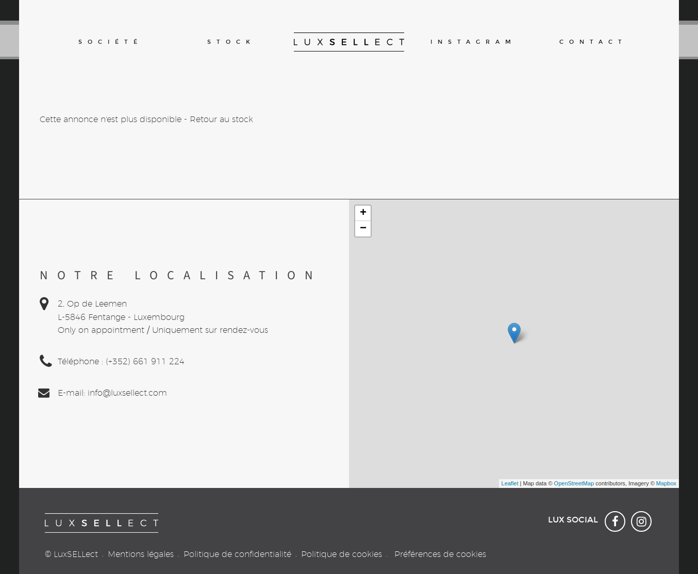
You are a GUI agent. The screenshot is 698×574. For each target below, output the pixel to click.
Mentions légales (141, 554)
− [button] (363, 229)
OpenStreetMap (574, 483)
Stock (231, 42)
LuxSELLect (76, 554)
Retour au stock (221, 119)
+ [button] (363, 213)
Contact (593, 42)
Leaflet (510, 483)
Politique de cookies (341, 554)
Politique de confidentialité (237, 554)
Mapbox (666, 483)
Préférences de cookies (440, 554)
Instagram (472, 42)
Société (110, 42)
